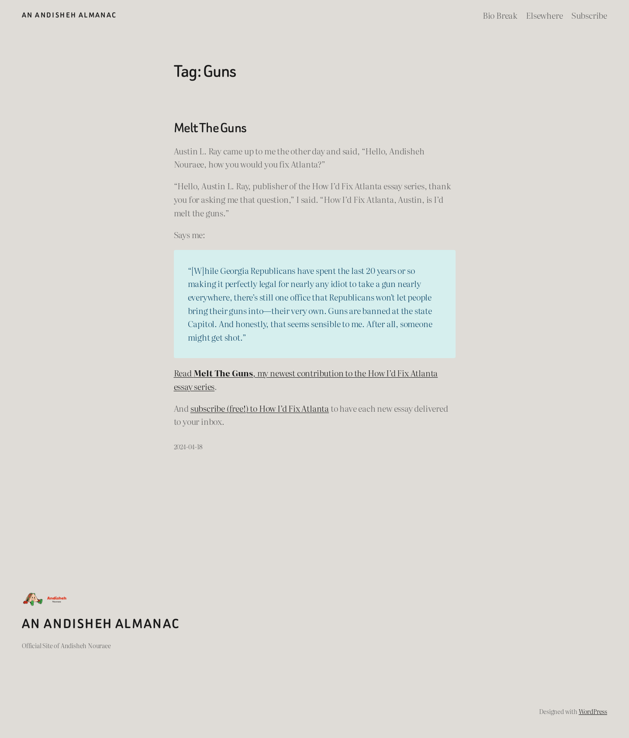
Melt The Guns (210, 128)
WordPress (593, 711)
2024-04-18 (188, 446)
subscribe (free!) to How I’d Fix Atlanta (259, 408)
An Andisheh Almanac (69, 15)
